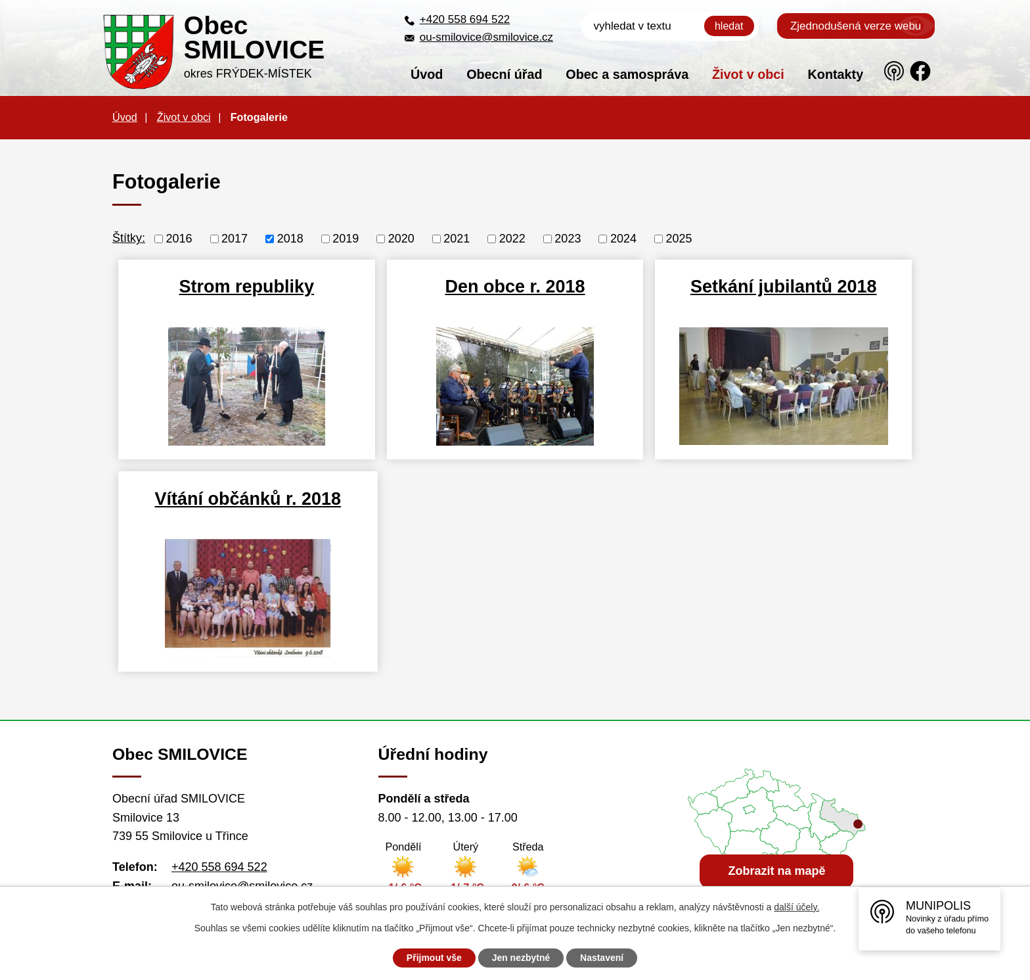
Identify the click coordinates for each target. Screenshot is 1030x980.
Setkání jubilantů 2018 (783, 286)
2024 (623, 238)
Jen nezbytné (521, 957)
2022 (512, 238)
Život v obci (748, 74)
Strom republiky (247, 286)
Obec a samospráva (627, 74)
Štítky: (128, 238)
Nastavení (601, 957)
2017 (234, 238)
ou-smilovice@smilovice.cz (486, 37)
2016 (179, 238)
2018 (290, 238)
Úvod (427, 74)
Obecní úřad (504, 74)
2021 (456, 238)
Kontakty (836, 74)
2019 (345, 238)
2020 (401, 238)
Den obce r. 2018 (515, 286)
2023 (567, 238)
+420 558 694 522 (465, 19)
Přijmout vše (434, 957)
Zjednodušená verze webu (855, 26)
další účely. (796, 907)
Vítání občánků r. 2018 (247, 499)
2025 (678, 238)
